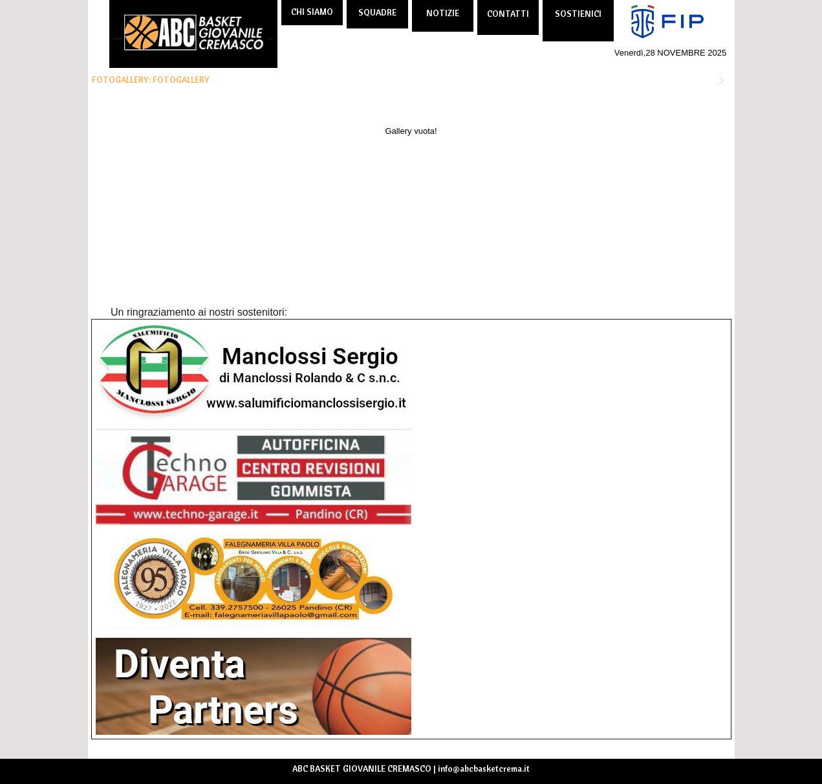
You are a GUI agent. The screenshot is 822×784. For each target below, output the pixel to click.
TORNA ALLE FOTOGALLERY (662, 79)
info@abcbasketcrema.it (484, 768)
